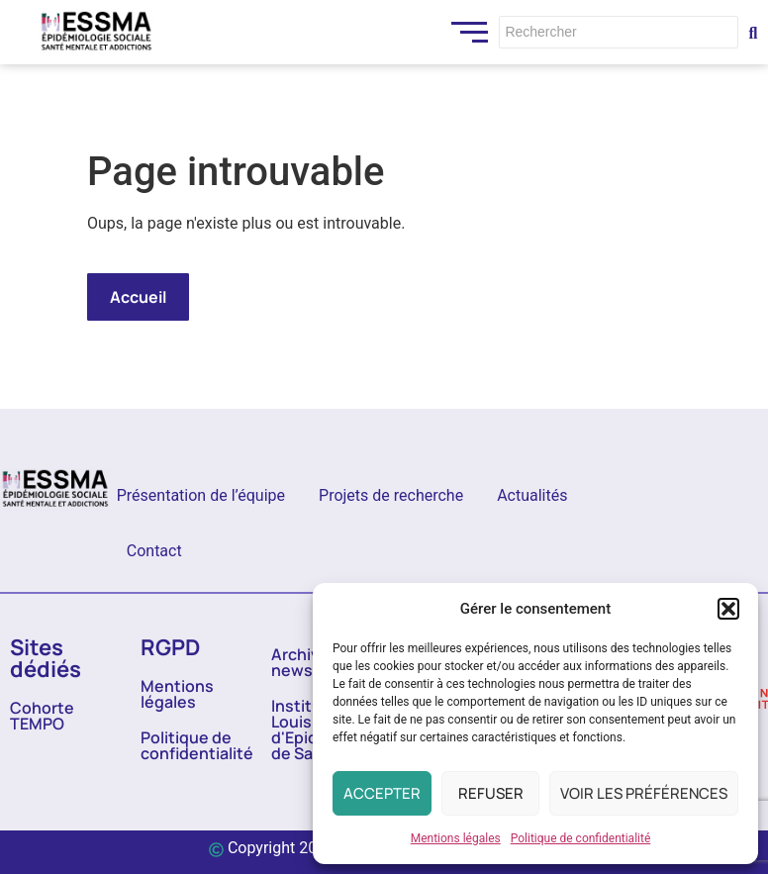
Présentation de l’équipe (201, 495)
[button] (728, 609)
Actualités (532, 495)
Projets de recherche (391, 495)
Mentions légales (456, 838)
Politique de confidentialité (581, 838)
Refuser (491, 793)
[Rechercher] (618, 32)
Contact (154, 550)
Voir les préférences (643, 793)
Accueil (138, 297)
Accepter (382, 793)
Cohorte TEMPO (42, 715)
